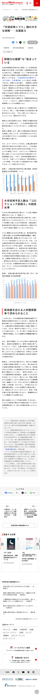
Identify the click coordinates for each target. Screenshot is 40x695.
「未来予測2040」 (11, 449)
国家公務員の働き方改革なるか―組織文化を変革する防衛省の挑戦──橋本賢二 (19, 594)
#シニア (29, 632)
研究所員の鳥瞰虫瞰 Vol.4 (30, 10)
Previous (2, 544)
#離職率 (6, 635)
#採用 (21, 632)
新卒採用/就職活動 (18, 48)
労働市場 (6, 48)
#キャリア (6, 629)
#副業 (31, 629)
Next (37, 544)
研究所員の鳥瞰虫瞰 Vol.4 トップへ (27, 619)
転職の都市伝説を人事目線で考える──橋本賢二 (19, 613)
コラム (16, 10)
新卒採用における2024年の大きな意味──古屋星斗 (18, 587)
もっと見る (7, 52)
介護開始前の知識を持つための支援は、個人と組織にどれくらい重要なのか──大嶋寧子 (19, 600)
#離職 (15, 629)
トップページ (6, 10)
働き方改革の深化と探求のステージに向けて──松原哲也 (18, 607)
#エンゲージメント (10, 632)
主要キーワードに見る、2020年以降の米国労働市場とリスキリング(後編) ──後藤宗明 (31, 510)
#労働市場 (23, 629)
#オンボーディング (18, 635)
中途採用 (30, 48)
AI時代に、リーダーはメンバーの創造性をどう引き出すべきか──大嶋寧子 (11, 510)
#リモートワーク (9, 638)
